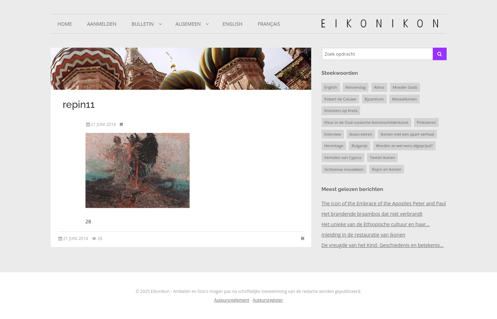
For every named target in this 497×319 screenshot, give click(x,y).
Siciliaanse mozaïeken (344, 169)
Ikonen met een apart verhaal (407, 134)
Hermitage (333, 145)
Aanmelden (101, 24)
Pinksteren (426, 122)
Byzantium (374, 99)
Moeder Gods (405, 87)
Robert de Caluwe (340, 99)
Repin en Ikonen (386, 169)
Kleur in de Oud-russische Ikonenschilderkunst (366, 122)
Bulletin (143, 24)
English (233, 24)
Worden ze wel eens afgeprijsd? (404, 145)
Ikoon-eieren (360, 134)
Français (269, 24)
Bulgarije (359, 145)
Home (65, 24)
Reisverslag (356, 87)
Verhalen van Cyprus (343, 157)
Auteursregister (268, 300)
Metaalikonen (404, 99)
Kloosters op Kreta (341, 110)
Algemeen (188, 24)
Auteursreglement (231, 300)
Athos (379, 87)
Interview (332, 134)
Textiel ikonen (382, 157)
